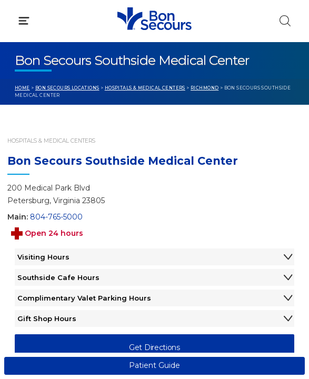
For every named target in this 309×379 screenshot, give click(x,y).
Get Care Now (41, 206)
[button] (154, 57)
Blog (178, 206)
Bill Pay (29, 226)
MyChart (186, 226)
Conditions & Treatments (63, 103)
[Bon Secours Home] (20, 19)
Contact (30, 246)
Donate (184, 246)
